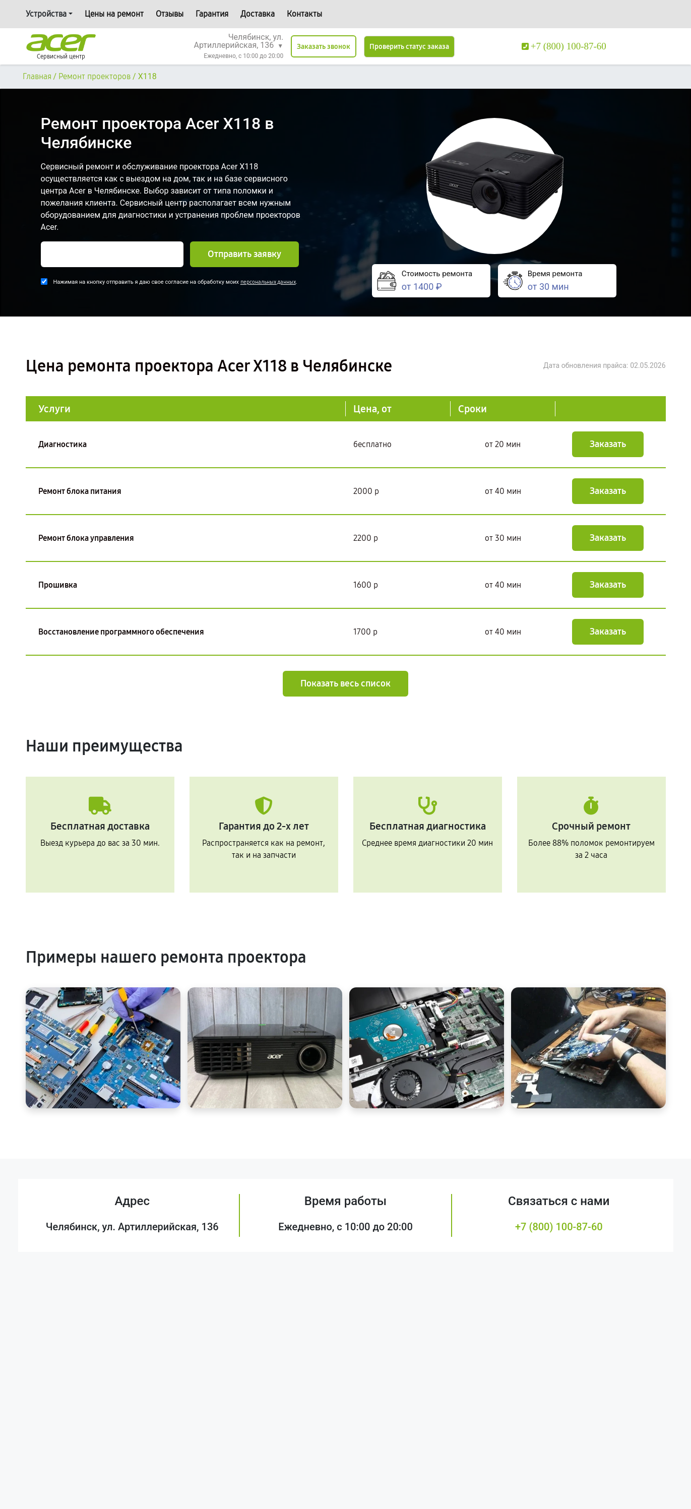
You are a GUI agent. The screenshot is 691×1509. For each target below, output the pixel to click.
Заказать (608, 444)
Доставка (257, 14)
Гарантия (212, 14)
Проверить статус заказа (409, 46)
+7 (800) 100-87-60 (559, 1227)
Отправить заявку (244, 254)
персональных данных (268, 282)
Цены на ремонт (114, 14)
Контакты (304, 14)
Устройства (46, 14)
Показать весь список (345, 683)
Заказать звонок (323, 46)
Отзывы (169, 14)
